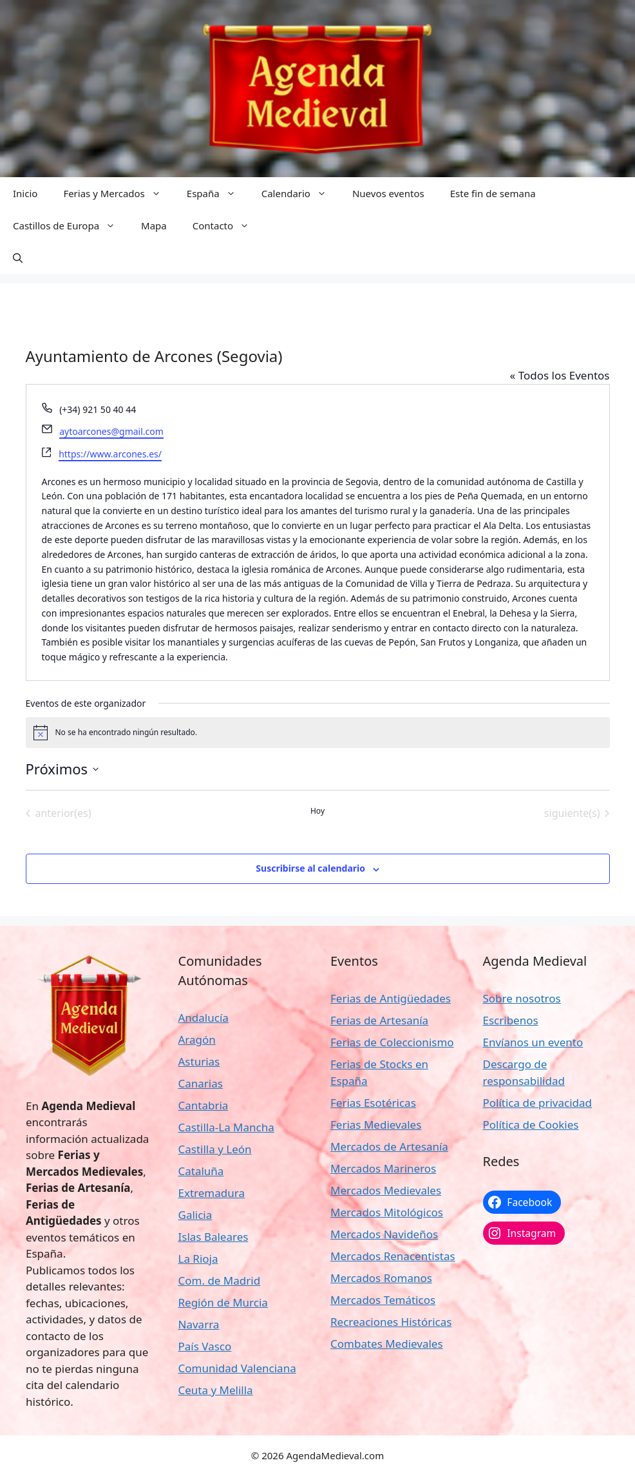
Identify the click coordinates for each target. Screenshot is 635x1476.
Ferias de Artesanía (379, 1020)
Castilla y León (215, 1149)
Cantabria (203, 1105)
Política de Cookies (531, 1124)
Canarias (200, 1083)
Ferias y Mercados (118, 193)
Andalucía (203, 1017)
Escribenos (510, 1020)
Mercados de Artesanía (389, 1146)
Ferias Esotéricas (373, 1102)
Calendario (300, 193)
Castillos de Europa (70, 225)
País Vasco (205, 1346)
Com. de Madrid (219, 1280)
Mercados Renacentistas (392, 1256)
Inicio (25, 193)
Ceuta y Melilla (215, 1390)
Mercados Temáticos (382, 1299)
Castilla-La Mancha (226, 1127)
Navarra (199, 1324)
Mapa (154, 225)
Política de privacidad (537, 1102)
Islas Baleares (213, 1236)
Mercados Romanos (381, 1277)
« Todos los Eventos (560, 375)
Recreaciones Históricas (390, 1321)
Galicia (195, 1214)
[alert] (318, 732)
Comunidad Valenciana (237, 1368)
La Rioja (198, 1258)
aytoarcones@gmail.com (111, 431)
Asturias (199, 1061)
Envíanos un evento (533, 1042)
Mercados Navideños (384, 1234)
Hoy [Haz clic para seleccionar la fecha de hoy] (317, 811)
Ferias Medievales (375, 1124)
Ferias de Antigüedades (390, 998)
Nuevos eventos (388, 193)
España (218, 193)
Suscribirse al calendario (310, 868)
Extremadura (211, 1192)
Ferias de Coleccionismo (392, 1042)
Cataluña (201, 1171)
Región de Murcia (223, 1302)
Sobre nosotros (522, 998)
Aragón (197, 1039)
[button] (17, 258)
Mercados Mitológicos (386, 1212)
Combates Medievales (386, 1343)
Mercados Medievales (385, 1190)
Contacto (227, 225)
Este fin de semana (493, 193)
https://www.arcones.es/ (110, 454)
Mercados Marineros (383, 1168)
